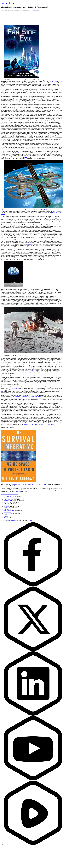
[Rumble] (33, 844)
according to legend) (30, 370)
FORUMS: (6, 516)
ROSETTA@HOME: (9, 513)
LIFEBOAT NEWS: (9, 498)
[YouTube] (33, 779)
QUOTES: (6, 517)
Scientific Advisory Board (7, 152)
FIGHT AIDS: (7, 507)
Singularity (29, 244)
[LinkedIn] (33, 715)
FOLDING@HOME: (9, 510)
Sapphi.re (32, 520)
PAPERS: (6, 514)
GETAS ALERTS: (8, 500)
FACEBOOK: (7, 496)
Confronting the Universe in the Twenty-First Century (27, 396)
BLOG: (5, 503)
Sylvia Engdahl (34, 10)
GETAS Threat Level (9, 494)
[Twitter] (33, 650)
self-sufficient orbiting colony (50, 209)
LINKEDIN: (7, 499)
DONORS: (6, 505)
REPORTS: (7, 509)
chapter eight (18, 491)
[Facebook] (33, 586)
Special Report (8, 3)
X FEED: (6, 502)
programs (25, 157)
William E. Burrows (41, 484)
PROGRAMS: (7, 512)
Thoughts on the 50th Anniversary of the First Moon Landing (39, 424)
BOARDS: (6, 506)
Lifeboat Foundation (22, 152)
